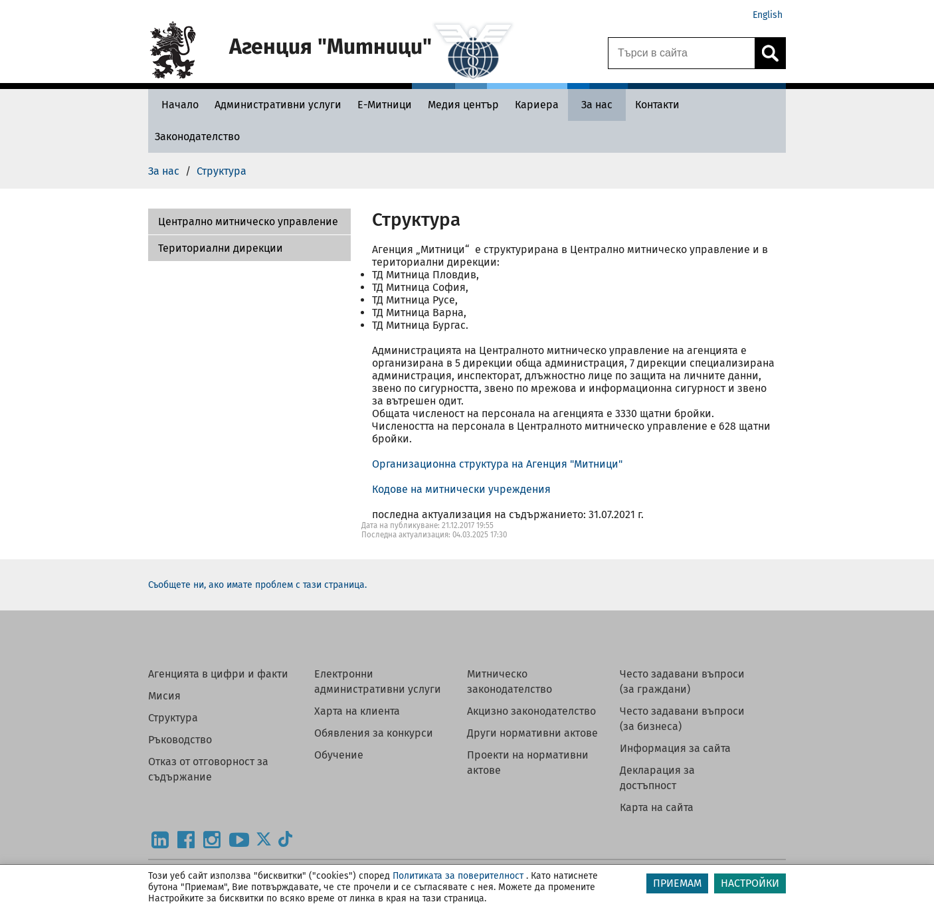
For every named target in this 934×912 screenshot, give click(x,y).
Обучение (338, 755)
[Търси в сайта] (681, 53)
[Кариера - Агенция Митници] (536, 104)
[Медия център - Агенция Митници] (463, 104)
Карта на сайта (657, 807)
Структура (173, 717)
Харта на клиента (357, 711)
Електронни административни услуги (377, 681)
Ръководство (180, 739)
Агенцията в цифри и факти (218, 674)
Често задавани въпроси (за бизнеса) (682, 719)
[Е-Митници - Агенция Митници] (385, 104)
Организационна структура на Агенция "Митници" (497, 464)
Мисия (164, 695)
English (768, 15)
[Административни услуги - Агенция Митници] (278, 104)
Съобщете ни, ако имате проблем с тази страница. (257, 585)
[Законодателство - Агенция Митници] (197, 136)
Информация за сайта (675, 748)
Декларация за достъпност (657, 778)
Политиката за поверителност (458, 875)
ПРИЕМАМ (677, 883)
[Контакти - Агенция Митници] (657, 104)
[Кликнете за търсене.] (770, 53)
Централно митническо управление (248, 221)
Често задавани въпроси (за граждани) (682, 681)
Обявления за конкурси (373, 733)
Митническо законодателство (509, 681)
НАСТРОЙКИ (750, 883)
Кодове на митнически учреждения (461, 489)
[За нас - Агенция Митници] (597, 104)
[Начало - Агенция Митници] (176, 104)
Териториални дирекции (220, 248)
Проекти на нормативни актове (528, 762)
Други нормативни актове (532, 733)
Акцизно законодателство (531, 711)
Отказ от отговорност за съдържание (208, 769)
